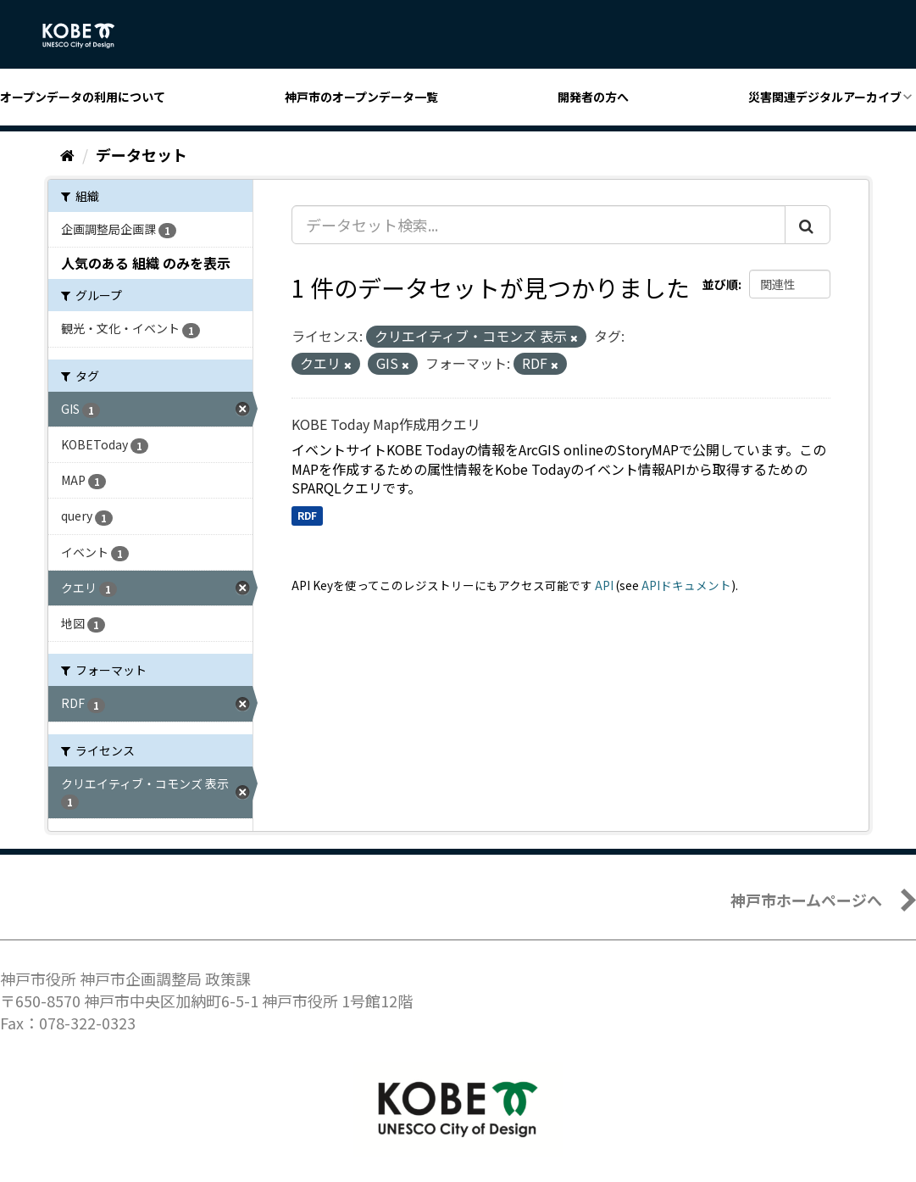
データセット (141, 154)
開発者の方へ (593, 96)
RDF (307, 515)
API (604, 585)
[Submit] (807, 224)
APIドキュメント (686, 585)
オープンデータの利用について (82, 96)
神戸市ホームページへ (806, 900)
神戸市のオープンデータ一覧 (361, 96)
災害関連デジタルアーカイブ (825, 96)
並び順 (720, 284)
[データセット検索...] (538, 224)
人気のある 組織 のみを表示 (145, 263)
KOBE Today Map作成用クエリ (385, 424)
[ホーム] (67, 154)
